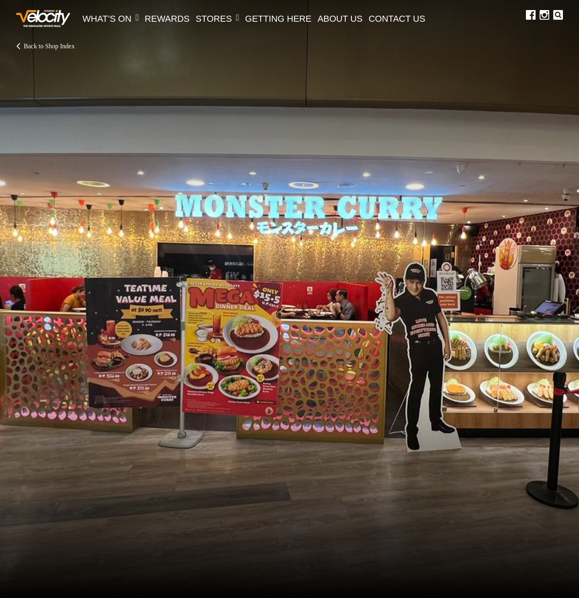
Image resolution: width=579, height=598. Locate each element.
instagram (544, 15)
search (558, 15)
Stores (217, 18)
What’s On (110, 18)
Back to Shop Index (45, 46)
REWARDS (167, 19)
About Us (340, 19)
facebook (531, 15)
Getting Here (278, 19)
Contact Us (397, 19)
